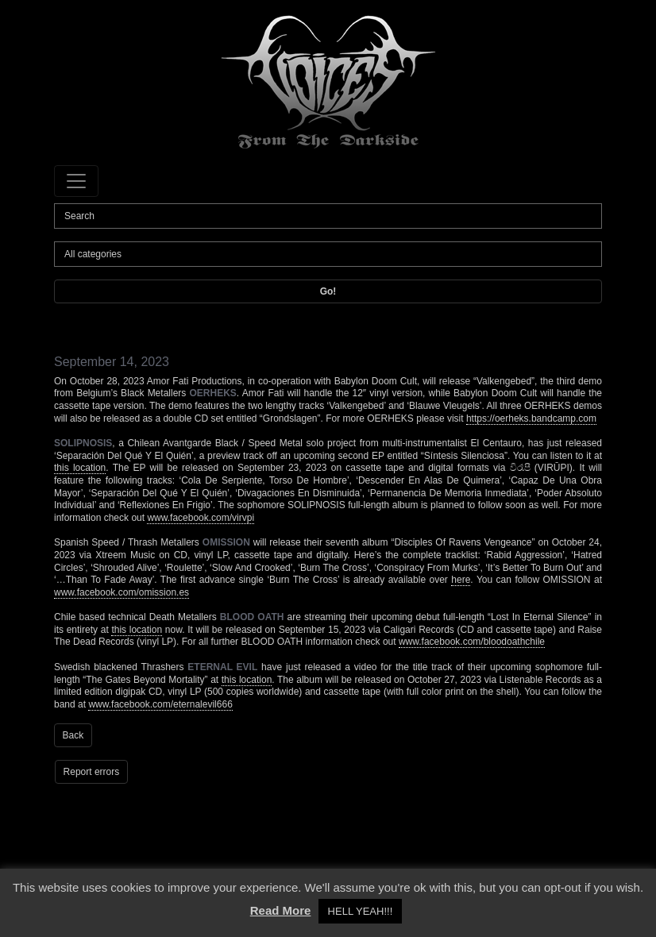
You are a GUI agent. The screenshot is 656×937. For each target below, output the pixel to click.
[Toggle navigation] (76, 181)
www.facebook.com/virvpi (200, 517)
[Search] (328, 216)
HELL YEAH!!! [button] (360, 911)
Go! (328, 291)
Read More (280, 910)
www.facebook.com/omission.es (121, 592)
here (460, 579)
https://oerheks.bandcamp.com (531, 418)
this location (80, 467)
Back (73, 735)
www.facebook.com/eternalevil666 (160, 704)
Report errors (92, 771)
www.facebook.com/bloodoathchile (472, 641)
